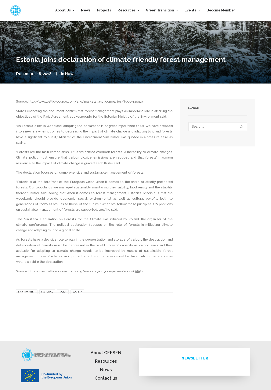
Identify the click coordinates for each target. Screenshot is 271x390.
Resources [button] (128, 10)
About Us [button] (64, 10)
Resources (106, 361)
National (47, 291)
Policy (63, 291)
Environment (27, 291)
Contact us (106, 378)
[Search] (217, 126)
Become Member (221, 10)
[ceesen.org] (15, 10)
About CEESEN (106, 352)
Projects (104, 10)
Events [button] (192, 10)
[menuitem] (64, 10)
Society (77, 291)
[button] (241, 127)
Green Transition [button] (162, 10)
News (85, 10)
